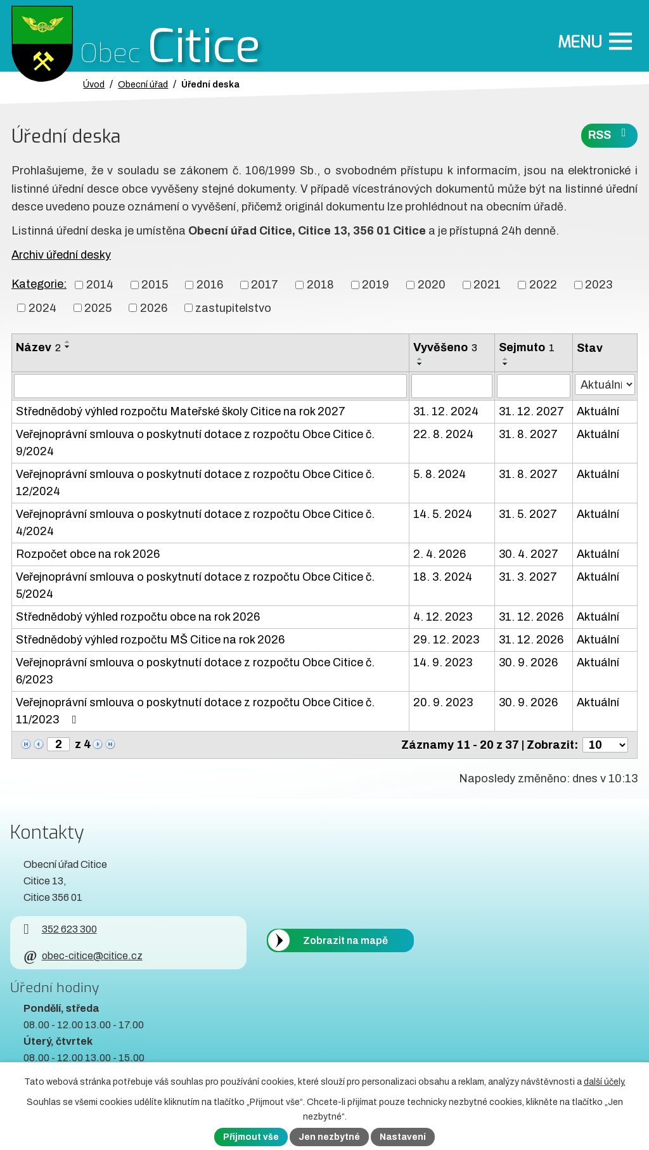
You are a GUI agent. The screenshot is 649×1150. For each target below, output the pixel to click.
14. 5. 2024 (442, 514)
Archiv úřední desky (61, 255)
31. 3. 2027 (528, 577)
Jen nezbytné (329, 1137)
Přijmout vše (251, 1137)
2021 (487, 284)
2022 (543, 284)
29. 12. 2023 (446, 639)
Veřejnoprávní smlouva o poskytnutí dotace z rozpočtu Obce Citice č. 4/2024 (195, 523)
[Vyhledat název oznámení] (210, 386)
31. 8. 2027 (528, 434)
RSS (609, 134)
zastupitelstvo (233, 307)
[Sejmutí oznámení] (533, 386)
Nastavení (403, 1137)
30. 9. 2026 (528, 662)
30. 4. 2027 (528, 554)
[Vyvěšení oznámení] (451, 386)
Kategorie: (39, 284)
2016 (209, 284)
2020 (432, 284)
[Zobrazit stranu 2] (58, 744)
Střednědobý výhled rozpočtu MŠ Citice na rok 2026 (150, 639)
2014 (99, 284)
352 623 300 (59, 929)
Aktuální (598, 411)
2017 (264, 284)
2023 (598, 284)
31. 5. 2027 (528, 514)
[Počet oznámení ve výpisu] (605, 745)
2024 (42, 307)
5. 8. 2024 (439, 474)
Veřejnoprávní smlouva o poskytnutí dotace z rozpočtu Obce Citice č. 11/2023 (195, 711)
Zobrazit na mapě (345, 940)
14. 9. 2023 (442, 662)
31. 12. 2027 (531, 411)
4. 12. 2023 (442, 617)
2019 (375, 284)
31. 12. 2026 (531, 617)
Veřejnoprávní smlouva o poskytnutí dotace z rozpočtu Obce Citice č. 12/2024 (195, 483)
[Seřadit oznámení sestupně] (68, 346)
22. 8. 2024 (443, 434)
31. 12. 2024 (446, 411)
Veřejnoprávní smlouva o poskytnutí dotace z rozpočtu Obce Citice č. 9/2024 (195, 443)
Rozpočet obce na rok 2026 (88, 554)
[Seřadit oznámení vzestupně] (68, 341)
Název (38, 347)
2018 (320, 284)
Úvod (94, 84)
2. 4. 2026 (439, 554)
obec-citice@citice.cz (82, 955)
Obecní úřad (143, 84)
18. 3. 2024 (442, 577)
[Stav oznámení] (605, 384)
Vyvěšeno (445, 347)
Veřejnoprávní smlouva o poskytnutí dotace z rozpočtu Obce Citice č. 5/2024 (195, 585)
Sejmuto (527, 347)
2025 (98, 307)
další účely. (605, 1082)
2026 (153, 307)
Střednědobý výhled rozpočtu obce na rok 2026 (138, 617)
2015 (154, 284)
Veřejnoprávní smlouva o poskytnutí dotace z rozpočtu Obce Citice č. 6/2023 (195, 671)
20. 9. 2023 (443, 702)
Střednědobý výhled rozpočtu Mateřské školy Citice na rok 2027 (180, 411)
